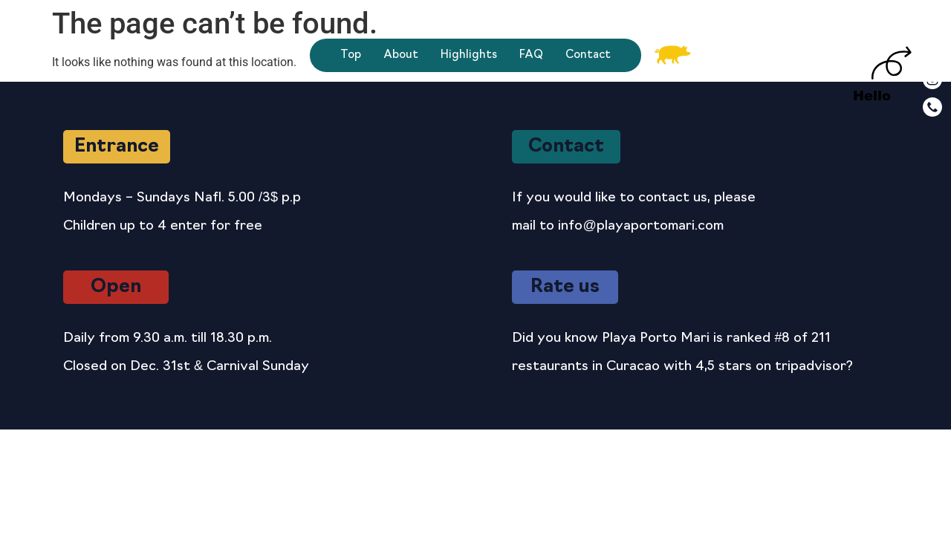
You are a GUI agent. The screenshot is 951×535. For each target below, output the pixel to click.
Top (350, 55)
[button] (116, 146)
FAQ (531, 55)
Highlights (469, 55)
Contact (588, 55)
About (400, 55)
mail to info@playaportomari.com (617, 226)
